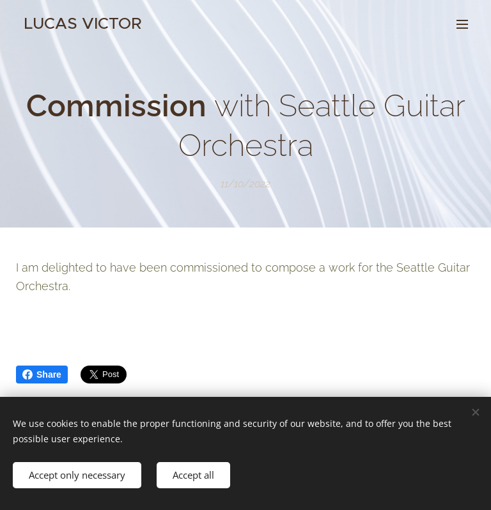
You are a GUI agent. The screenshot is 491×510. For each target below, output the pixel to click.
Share (41, 374)
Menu (462, 24)
